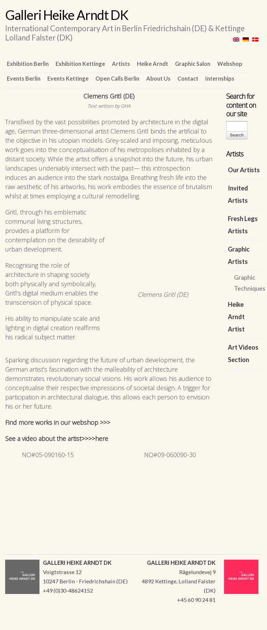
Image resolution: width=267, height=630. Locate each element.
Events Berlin (23, 78)
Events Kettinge (68, 78)
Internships (219, 78)
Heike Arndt (152, 63)
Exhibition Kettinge (80, 63)
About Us (158, 78)
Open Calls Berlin (117, 78)
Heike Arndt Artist (236, 317)
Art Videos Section (243, 353)
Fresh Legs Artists (243, 225)
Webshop (229, 63)
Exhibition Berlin (28, 63)
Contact (187, 78)
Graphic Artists (238, 255)
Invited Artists (238, 194)
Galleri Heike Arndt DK (66, 15)
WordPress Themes (249, 623)
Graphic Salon (192, 63)
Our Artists (244, 170)
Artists (121, 63)
